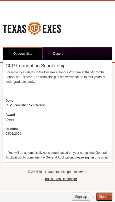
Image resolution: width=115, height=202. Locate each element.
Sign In (104, 197)
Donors (58, 54)
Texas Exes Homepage (61, 179)
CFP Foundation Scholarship (25, 105)
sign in (89, 157)
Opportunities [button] (22, 54)
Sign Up (81, 197)
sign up (103, 157)
